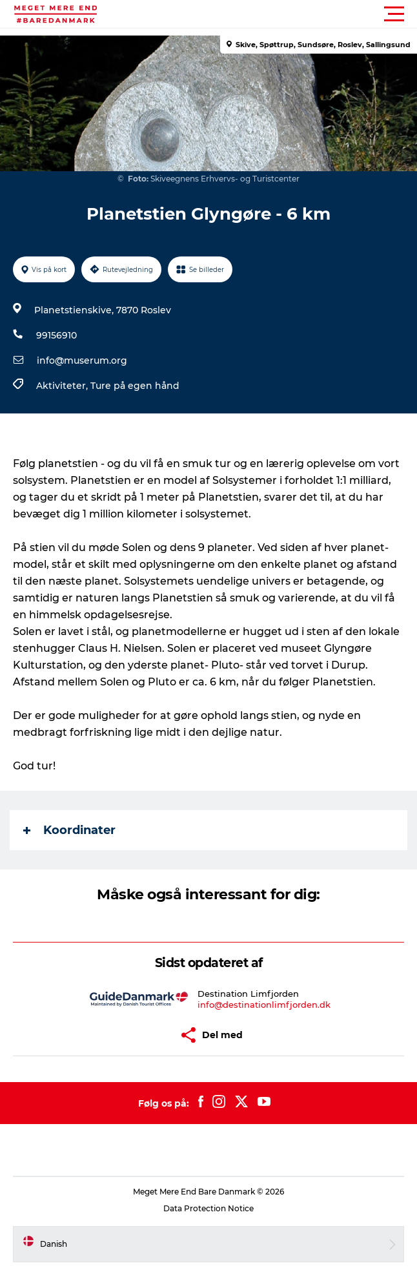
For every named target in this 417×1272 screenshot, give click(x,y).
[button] (266, 14)
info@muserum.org (82, 360)
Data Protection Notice (208, 1208)
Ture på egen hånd (134, 385)
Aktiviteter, (63, 385)
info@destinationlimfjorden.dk (264, 1004)
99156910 (56, 335)
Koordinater (69, 830)
